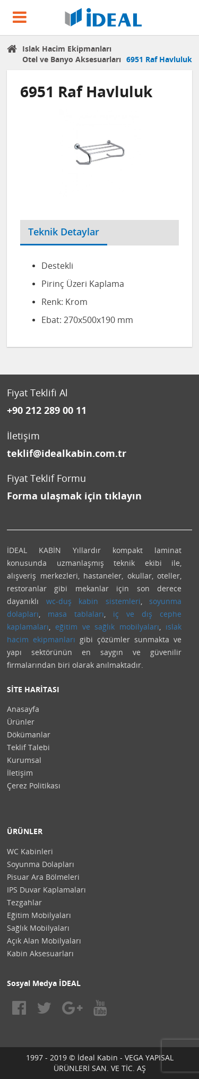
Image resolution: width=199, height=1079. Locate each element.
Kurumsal (24, 760)
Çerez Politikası (33, 785)
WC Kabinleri (30, 851)
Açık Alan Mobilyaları (44, 941)
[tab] (115, 225)
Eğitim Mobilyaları (39, 915)
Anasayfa (23, 709)
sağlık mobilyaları (126, 627)
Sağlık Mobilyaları (38, 928)
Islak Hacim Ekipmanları (66, 49)
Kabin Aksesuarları (40, 953)
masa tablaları (76, 614)
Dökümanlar (28, 734)
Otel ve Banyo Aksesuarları (71, 59)
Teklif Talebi (28, 747)
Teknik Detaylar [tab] (63, 231)
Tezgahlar (24, 902)
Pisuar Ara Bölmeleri (43, 877)
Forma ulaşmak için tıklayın (74, 495)
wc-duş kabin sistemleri (93, 601)
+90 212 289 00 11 (46, 410)
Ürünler (20, 722)
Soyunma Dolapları (40, 864)
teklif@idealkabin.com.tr (66, 453)
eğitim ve (72, 627)
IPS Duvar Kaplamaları (46, 890)
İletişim (20, 773)
